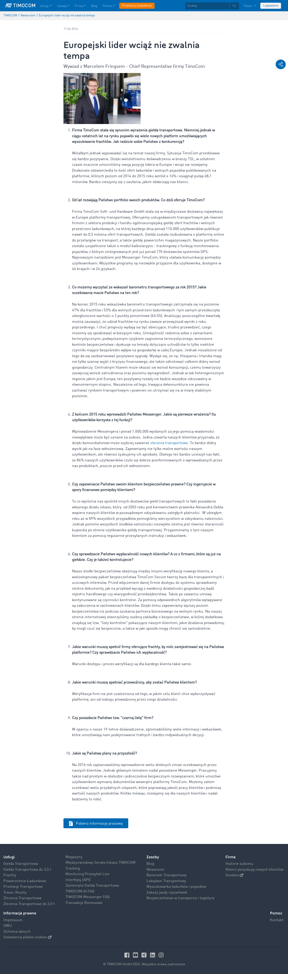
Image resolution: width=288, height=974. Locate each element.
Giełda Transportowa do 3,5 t (27, 870)
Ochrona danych (17, 932)
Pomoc (276, 913)
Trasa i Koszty (15, 892)
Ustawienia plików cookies (27, 937)
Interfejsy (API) (77, 880)
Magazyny (73, 857)
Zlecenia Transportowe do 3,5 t (29, 904)
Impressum (12, 920)
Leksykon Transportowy (166, 881)
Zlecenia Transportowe (22, 898)
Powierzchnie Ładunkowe (24, 881)
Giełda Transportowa (20, 864)
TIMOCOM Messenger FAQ (87, 897)
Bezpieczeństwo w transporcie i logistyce (180, 898)
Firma (230, 857)
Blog (150, 864)
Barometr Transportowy (166, 875)
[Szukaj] (207, 6)
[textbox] (212, 6)
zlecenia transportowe (169, 443)
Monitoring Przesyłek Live (87, 874)
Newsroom (155, 870)
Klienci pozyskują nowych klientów (254, 870)
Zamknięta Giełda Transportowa (92, 886)
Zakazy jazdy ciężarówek (166, 892)
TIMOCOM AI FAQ (79, 891)
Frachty (9, 875)
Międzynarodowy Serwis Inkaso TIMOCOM (100, 863)
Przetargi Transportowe (23, 887)
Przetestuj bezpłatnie (137, 5)
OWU (7, 926)
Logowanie (270, 5)
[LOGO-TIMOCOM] (20, 5)
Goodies (234, 875)
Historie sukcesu (239, 864)
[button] (281, 64)
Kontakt (277, 920)
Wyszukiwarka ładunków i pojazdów (176, 887)
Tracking (72, 868)
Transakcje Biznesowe (83, 903)
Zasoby (152, 857)
